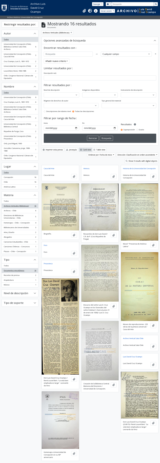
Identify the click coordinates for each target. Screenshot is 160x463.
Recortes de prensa (20, 276)
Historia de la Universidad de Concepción (139, 168)
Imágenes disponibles (91, 90)
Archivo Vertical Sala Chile (133, 338)
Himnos (86, 168)
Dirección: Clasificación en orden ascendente (136, 155)
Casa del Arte (49, 168)
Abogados (20, 237)
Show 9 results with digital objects (141, 161)
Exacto (141, 129)
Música (20, 285)
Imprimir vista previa (53, 149)
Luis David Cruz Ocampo (132, 356)
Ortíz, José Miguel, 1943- (20, 144)
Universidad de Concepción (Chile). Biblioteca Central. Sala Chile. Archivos (20, 46)
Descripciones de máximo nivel (58, 111)
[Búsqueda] (133, 4)
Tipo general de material (111, 101)
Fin (83, 123)
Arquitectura (20, 280)
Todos (6, 39)
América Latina (20, 187)
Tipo (6, 259)
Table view (99, 149)
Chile (20, 182)
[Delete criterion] (155, 54)
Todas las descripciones (84, 111)
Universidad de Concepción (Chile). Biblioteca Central (20, 125)
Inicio (46, 123)
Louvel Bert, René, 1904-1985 (20, 71)
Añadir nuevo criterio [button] (55, 61)
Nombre (9, 86)
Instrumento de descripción (131, 90)
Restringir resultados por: (20, 24)
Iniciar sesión (106, 11)
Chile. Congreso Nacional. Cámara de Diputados (20, 76)
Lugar (7, 166)
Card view (85, 149)
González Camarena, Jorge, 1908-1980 (20, 149)
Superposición (129, 129)
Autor (7, 33)
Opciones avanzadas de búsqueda (65, 40)
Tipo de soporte (14, 303)
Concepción (20, 178)
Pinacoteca (48, 263)
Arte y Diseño (20, 233)
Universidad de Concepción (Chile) (20, 66)
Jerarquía (71, 149)
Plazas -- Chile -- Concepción (20, 252)
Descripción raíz (50, 73)
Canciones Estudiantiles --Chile (20, 242)
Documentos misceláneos (20, 271)
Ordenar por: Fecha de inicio (100, 155)
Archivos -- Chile (20, 211)
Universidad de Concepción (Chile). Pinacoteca (20, 137)
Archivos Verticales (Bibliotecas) (20, 206)
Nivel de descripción (16, 293)
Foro (45, 245)
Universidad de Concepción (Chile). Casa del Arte (20, 55)
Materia (8, 195)
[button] (84, 11)
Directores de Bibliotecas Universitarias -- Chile (20, 216)
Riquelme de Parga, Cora (20, 132)
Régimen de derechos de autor (56, 101)
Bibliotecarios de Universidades (20, 228)
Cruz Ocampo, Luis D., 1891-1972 (20, 62)
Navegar (97, 4)
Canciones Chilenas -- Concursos (20, 247)
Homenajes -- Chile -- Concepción (20, 223)
